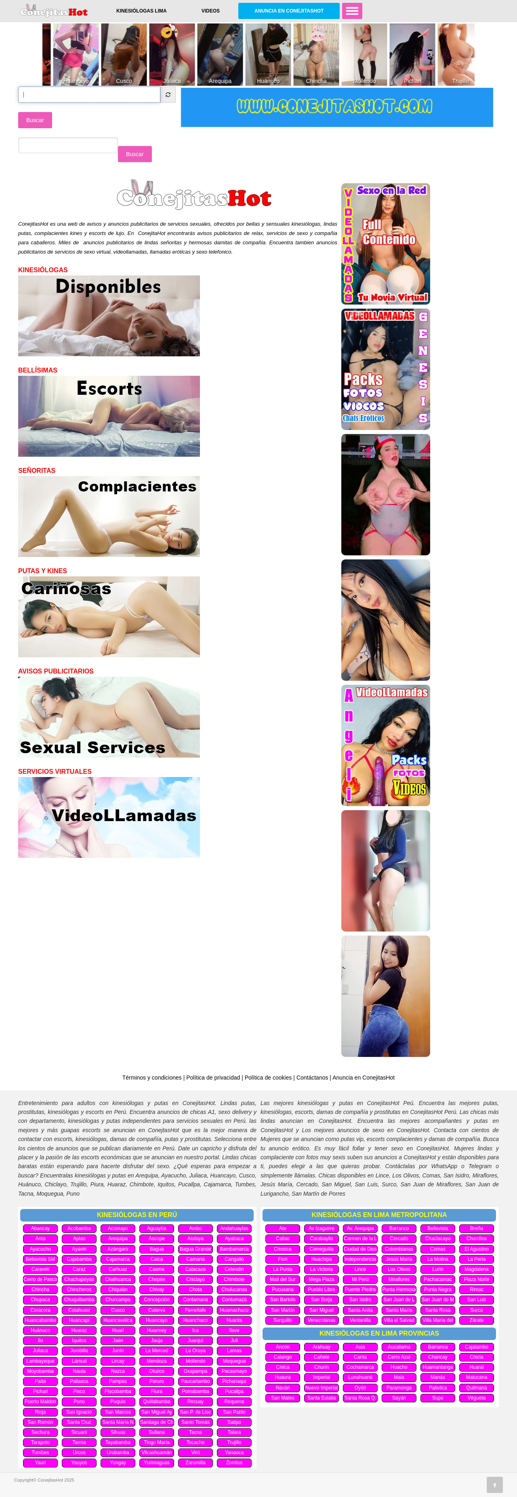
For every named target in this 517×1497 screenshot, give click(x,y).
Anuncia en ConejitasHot (289, 11)
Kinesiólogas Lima (141, 11)
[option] (66, 54)
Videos (211, 11)
